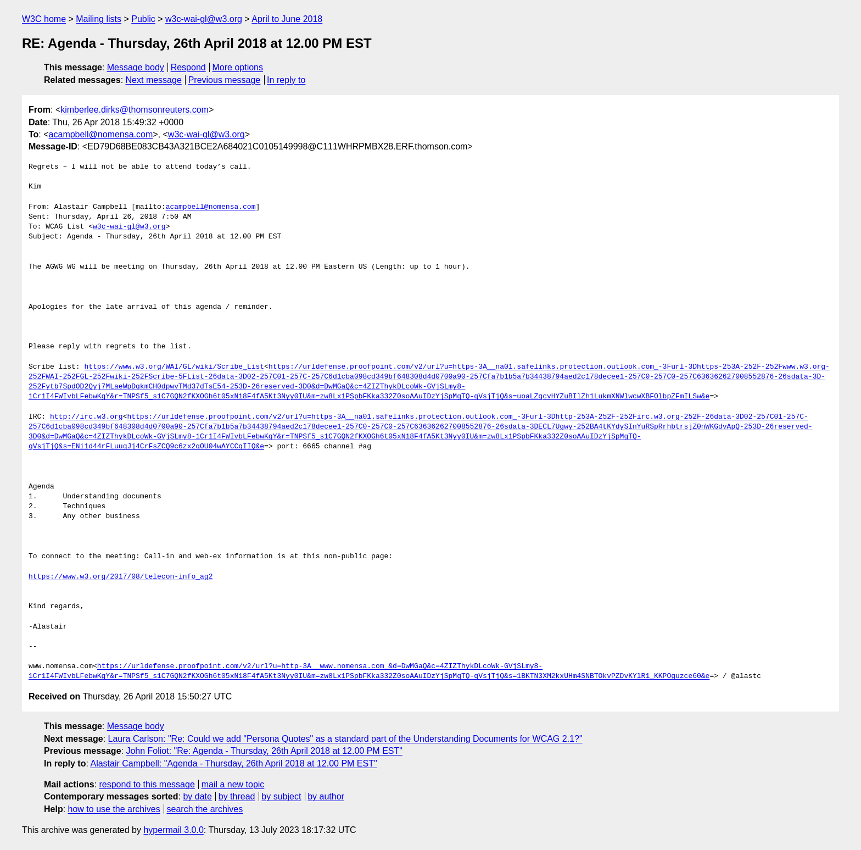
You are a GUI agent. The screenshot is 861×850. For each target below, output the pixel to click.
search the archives (205, 809)
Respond (188, 67)
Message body (135, 67)
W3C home (44, 19)
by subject (281, 796)
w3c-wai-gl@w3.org (203, 19)
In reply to (286, 80)
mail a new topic (233, 784)
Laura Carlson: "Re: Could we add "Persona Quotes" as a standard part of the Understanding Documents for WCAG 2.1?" (345, 738)
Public (143, 19)
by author (326, 796)
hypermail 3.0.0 (173, 830)
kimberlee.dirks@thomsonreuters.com (134, 109)
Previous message (224, 80)
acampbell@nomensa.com (101, 134)
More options (238, 67)
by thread (237, 796)
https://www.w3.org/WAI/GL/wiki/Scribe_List (174, 367)
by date (197, 796)
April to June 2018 (286, 19)
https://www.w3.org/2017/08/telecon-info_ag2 (121, 577)
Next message (154, 80)
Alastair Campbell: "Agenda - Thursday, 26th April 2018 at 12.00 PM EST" (233, 763)
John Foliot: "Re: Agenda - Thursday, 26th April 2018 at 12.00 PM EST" (264, 750)
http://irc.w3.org (86, 417)
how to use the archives (114, 809)
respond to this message (146, 784)
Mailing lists (98, 19)
